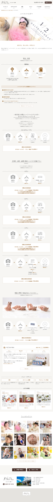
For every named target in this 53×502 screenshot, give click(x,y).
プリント (30, 7)
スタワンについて (14, 7)
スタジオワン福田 (8, 2)
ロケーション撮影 (26, 380)
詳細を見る (26, 77)
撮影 (22, 7)
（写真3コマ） (32, 269)
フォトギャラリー (47, 7)
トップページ (5, 7)
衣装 (9, 380)
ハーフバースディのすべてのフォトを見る (26, 461)
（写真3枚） (34, 264)
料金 (25, 368)
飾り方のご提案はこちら (8, 363)
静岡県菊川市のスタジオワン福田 (6, 10)
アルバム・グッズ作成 (43, 380)
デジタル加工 (39, 7)
